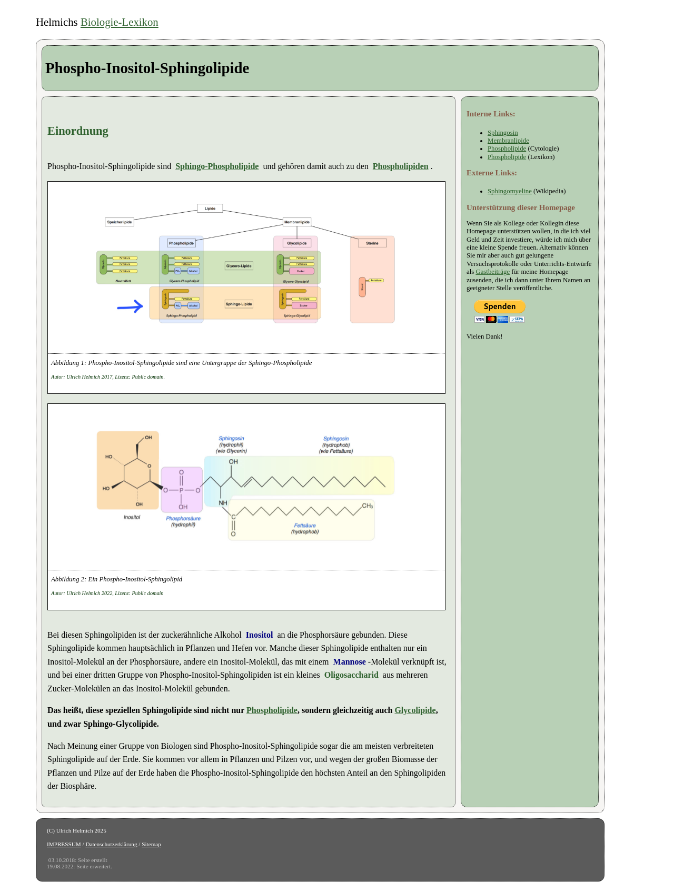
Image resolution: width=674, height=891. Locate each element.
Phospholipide (272, 710)
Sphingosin (503, 132)
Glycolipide (414, 710)
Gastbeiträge (492, 271)
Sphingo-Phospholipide (217, 166)
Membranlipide (508, 140)
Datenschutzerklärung (111, 844)
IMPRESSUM (64, 844)
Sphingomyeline (510, 191)
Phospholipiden (401, 166)
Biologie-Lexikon (119, 22)
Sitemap (151, 844)
